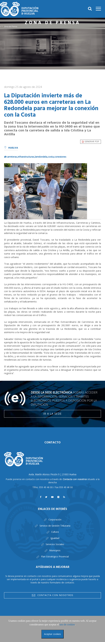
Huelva (11, 148)
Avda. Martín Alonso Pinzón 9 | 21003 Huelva (52, 474)
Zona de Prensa (10, 26)
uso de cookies (67, 624)
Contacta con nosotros (52, 595)
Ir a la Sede (52, 413)
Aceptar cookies (52, 634)
